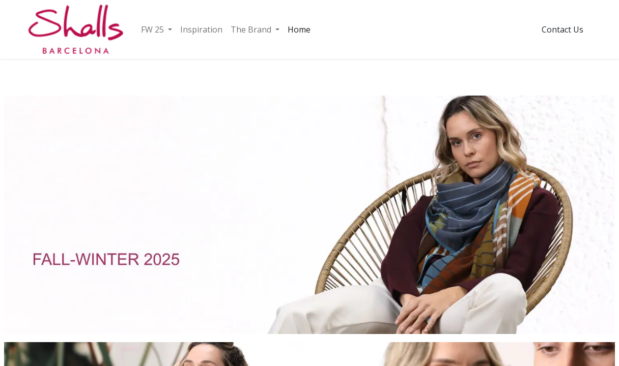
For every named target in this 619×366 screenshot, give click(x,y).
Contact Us (562, 29)
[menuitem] (156, 29)
